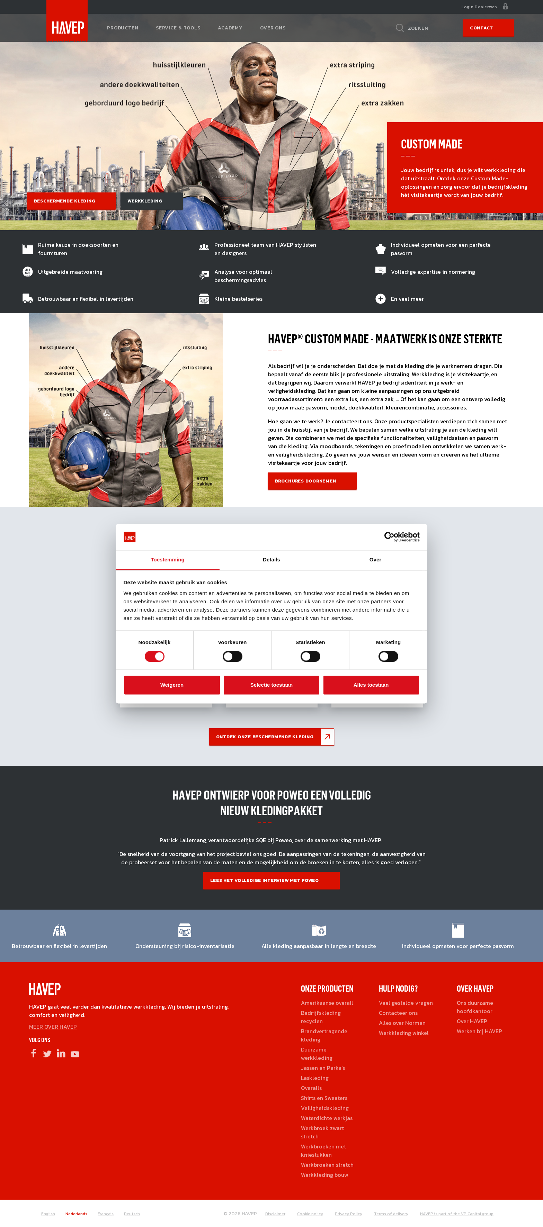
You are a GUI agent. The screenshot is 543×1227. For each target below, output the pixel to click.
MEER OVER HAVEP (53, 1026)
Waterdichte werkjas (327, 1118)
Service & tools (178, 27)
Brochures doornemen (305, 481)
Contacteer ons (398, 1013)
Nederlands (76, 1214)
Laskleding (315, 1078)
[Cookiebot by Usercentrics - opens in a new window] (389, 537)
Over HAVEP (472, 1021)
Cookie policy (310, 1214)
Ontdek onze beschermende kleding (264, 736)
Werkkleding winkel (404, 1033)
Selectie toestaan (271, 685)
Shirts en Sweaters (324, 1098)
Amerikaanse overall (327, 1003)
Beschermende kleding (64, 201)
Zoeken (418, 28)
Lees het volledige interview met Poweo (264, 880)
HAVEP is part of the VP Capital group (456, 1214)
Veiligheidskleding (325, 1108)
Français (106, 1214)
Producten (123, 27)
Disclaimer (275, 1214)
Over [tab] (376, 560)
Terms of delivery (391, 1214)
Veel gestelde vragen (406, 1003)
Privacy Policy (348, 1214)
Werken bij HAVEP (479, 1031)
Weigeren (172, 685)
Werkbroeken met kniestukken (323, 1150)
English (48, 1214)
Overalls (311, 1088)
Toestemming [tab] (168, 560)
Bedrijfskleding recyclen (321, 1017)
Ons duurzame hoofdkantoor (475, 1007)
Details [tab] (271, 560)
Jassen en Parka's (323, 1068)
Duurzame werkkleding (316, 1053)
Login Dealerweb (479, 7)
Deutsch (132, 1214)
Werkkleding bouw (324, 1175)
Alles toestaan (371, 685)
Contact (481, 28)
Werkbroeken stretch (327, 1165)
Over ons (273, 27)
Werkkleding (144, 201)
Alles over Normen (402, 1023)
